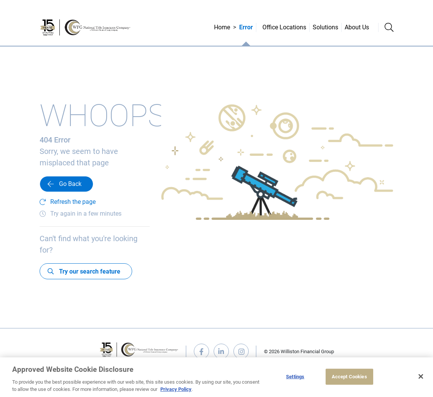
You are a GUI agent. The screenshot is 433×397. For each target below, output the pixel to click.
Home (222, 27)
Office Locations (284, 27)
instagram (241, 351)
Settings (295, 376)
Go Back (70, 183)
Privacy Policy (176, 389)
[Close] (420, 376)
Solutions (325, 27)
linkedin (221, 351)
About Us (357, 27)
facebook (201, 351)
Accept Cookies (349, 376)
